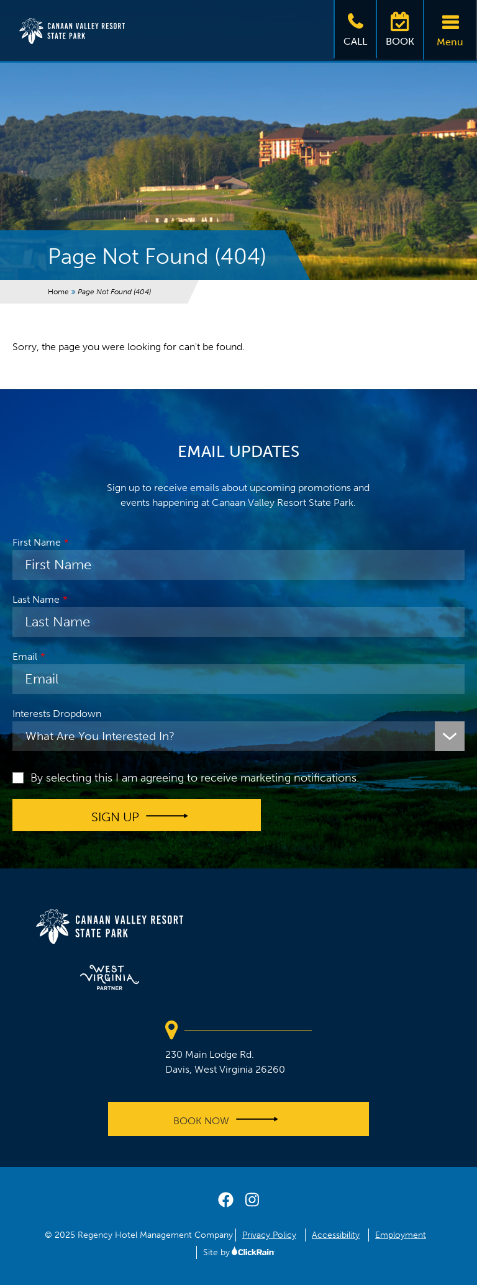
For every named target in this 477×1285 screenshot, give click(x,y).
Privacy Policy (269, 1235)
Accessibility (336, 1235)
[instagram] (252, 1202)
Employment (400, 1235)
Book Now (201, 1121)
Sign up (115, 816)
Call (355, 28)
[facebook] (226, 1202)
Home (58, 291)
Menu (450, 29)
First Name (36, 542)
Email (24, 656)
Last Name (36, 599)
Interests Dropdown (56, 713)
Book (400, 28)
